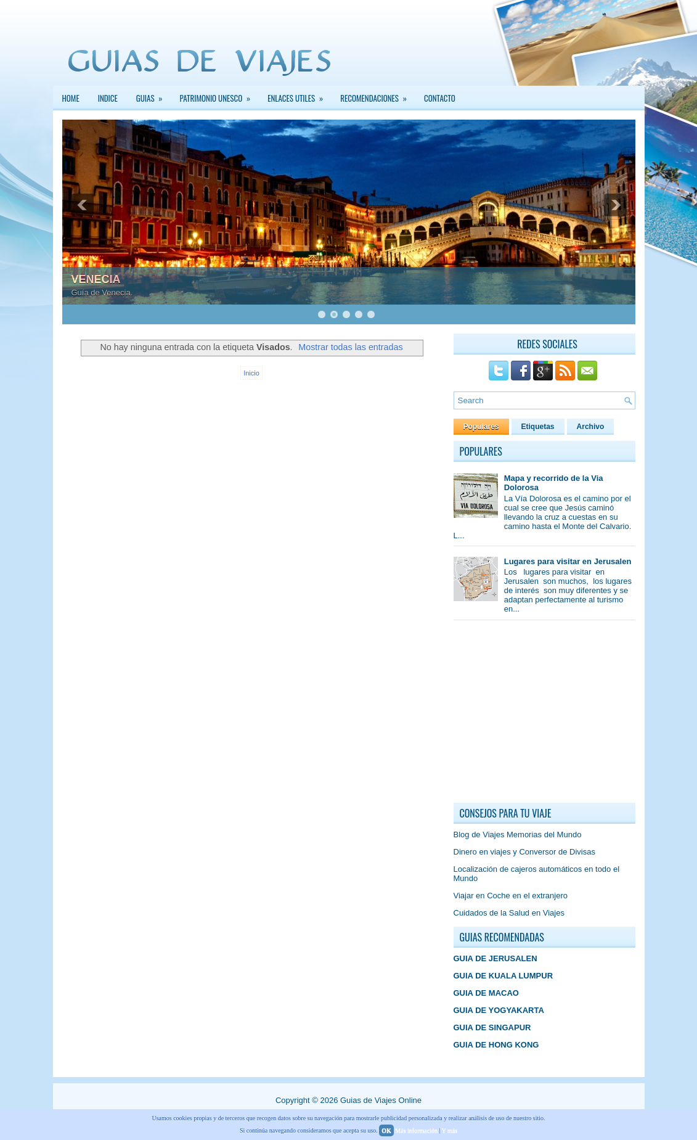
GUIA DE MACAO (486, 993)
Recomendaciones (377, 95)
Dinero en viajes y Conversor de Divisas (524, 851)
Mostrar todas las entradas (350, 347)
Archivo (591, 426)
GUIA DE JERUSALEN (495, 958)
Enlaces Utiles (299, 95)
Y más (449, 1130)
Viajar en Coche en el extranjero (511, 895)
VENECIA (96, 279)
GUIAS (153, 95)
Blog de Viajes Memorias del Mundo (518, 834)
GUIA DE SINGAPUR (492, 1027)
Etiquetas (538, 426)
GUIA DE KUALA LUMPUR (503, 975)
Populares (481, 426)
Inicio (251, 373)
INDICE (108, 98)
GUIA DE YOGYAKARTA (499, 1010)
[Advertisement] (546, 715)
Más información (416, 1130)
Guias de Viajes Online (381, 1100)
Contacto (439, 98)
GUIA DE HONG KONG (496, 1044)
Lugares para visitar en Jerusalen (568, 561)
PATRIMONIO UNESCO (219, 95)
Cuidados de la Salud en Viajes (509, 912)
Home (70, 98)
